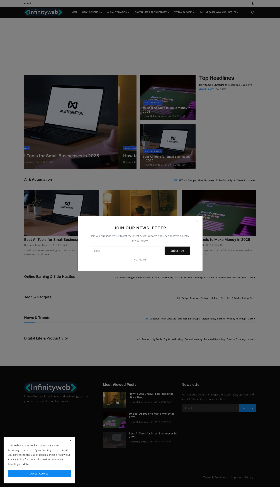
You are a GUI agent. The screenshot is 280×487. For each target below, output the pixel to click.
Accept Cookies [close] (39, 473)
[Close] (197, 221)
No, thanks (140, 259)
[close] (70, 441)
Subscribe (177, 251)
